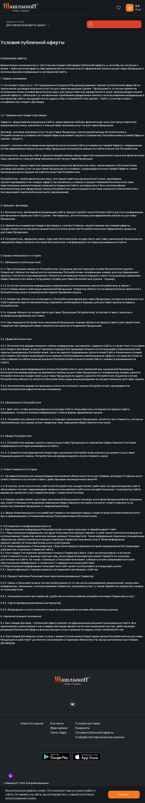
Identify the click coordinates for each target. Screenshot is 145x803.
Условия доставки (87, 723)
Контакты (57, 723)
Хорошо (124, 794)
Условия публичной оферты (94, 732)
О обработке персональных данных (99, 737)
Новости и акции (32, 723)
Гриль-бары (58, 732)
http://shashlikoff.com (73, 98)
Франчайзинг (59, 728)
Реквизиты (82, 728)
